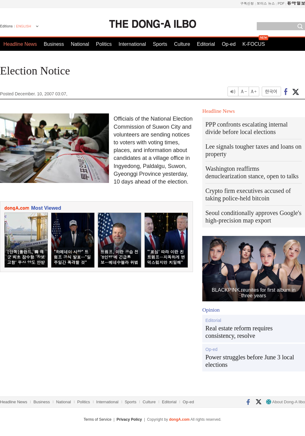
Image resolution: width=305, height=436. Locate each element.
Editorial (206, 44)
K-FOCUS (253, 44)
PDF (281, 3)
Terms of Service (97, 419)
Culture (182, 44)
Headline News (20, 44)
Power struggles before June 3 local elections (249, 361)
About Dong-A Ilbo (285, 402)
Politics (104, 44)
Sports (160, 44)
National (80, 44)
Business (54, 44)
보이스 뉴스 (266, 3)
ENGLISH (23, 26)
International (132, 44)
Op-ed (229, 44)
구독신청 (247, 3)
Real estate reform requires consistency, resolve (239, 332)
